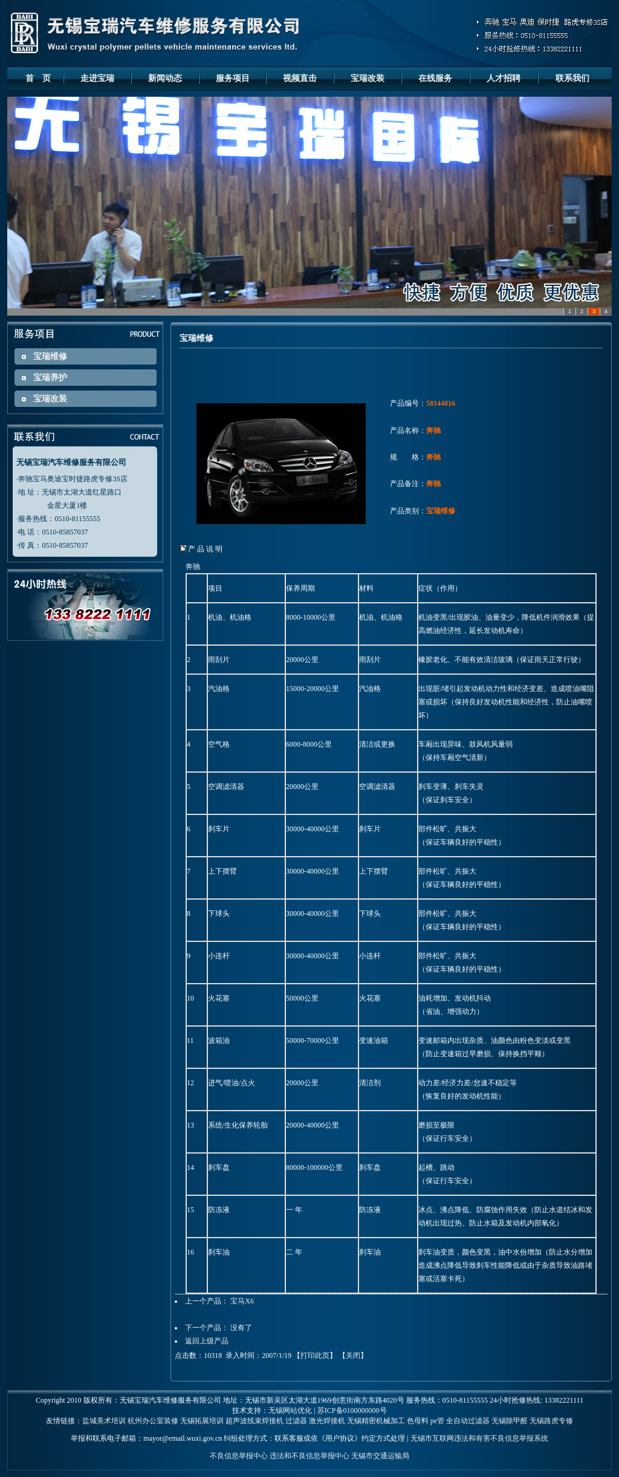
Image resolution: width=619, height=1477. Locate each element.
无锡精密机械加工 (376, 1421)
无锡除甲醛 (509, 1421)
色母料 (418, 1421)
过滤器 (296, 1421)
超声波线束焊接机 (254, 1421)
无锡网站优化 (290, 1410)
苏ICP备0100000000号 (352, 1410)
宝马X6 (242, 1301)
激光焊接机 (327, 1421)
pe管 (437, 1421)
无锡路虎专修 (551, 1421)
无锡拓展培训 (202, 1421)
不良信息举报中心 (239, 1456)
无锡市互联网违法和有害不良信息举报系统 (479, 1438)
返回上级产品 (206, 1341)
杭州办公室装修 (153, 1421)
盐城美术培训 (104, 1421)
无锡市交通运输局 (380, 1456)
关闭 (353, 1355)
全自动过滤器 (468, 1421)
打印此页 (314, 1355)
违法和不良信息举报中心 (309, 1456)
